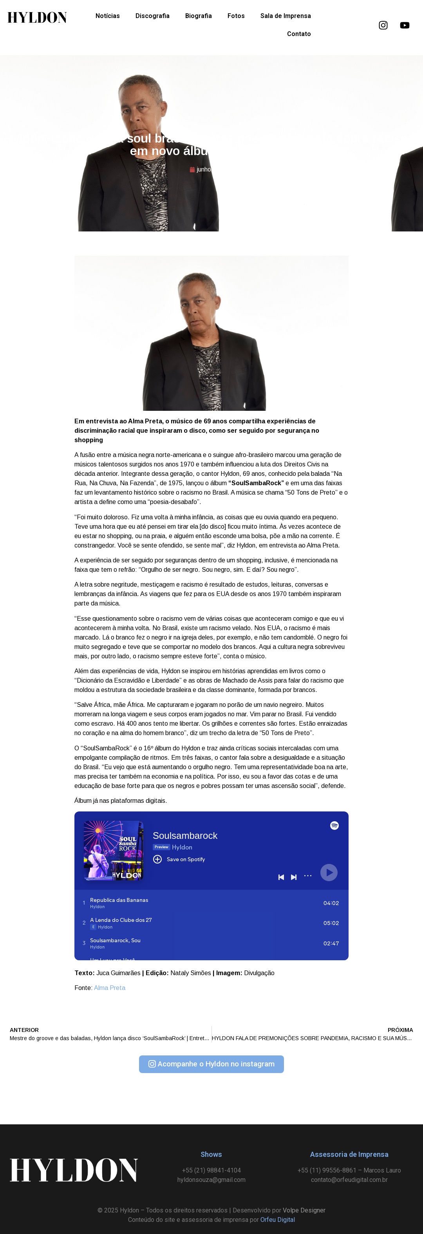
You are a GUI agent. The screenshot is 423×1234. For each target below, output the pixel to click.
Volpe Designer (304, 1210)
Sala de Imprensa (285, 16)
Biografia (198, 16)
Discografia (153, 16)
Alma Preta (109, 988)
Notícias (108, 16)
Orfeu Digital (277, 1219)
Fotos (236, 16)
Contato (299, 34)
